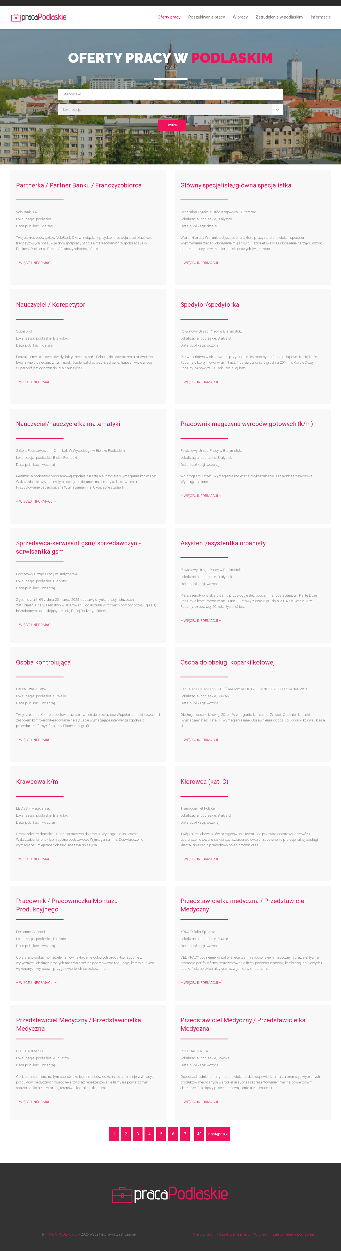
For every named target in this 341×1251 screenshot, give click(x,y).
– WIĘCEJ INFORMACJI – (36, 263)
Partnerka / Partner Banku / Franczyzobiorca (79, 185)
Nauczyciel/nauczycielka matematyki (68, 423)
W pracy (240, 17)
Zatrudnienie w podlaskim (279, 17)
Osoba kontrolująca (43, 662)
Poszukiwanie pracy (206, 17)
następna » (218, 1134)
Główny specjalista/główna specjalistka (236, 185)
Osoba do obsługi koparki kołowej (227, 662)
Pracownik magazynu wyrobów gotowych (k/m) (246, 423)
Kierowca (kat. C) (204, 781)
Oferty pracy (169, 17)
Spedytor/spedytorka (209, 304)
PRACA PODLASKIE (60, 1234)
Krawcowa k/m (37, 781)
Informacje (321, 17)
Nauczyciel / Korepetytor (50, 304)
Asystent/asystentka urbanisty (223, 543)
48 (199, 1134)
